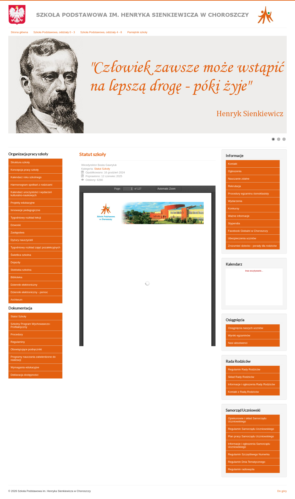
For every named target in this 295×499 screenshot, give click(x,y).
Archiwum (16, 299)
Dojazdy (15, 262)
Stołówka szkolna (21, 269)
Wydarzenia (235, 201)
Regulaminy (18, 341)
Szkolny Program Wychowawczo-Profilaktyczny (31, 325)
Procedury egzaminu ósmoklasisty (248, 193)
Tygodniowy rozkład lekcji (26, 217)
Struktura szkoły (20, 162)
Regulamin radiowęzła (241, 469)
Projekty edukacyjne (23, 202)
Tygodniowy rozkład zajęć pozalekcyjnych (35, 247)
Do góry (282, 491)
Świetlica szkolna (21, 254)
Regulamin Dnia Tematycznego (246, 461)
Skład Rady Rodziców (241, 376)
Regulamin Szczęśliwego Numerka (249, 454)
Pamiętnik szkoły (137, 32)
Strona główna (19, 32)
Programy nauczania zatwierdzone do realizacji (33, 358)
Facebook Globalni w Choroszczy (248, 230)
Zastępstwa (17, 232)
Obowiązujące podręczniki (26, 349)
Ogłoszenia (234, 171)
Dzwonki (16, 225)
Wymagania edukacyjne (25, 367)
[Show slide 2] (278, 139)
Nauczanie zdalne (238, 178)
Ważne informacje (238, 215)
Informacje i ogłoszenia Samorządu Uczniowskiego (249, 445)
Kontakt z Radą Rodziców (243, 391)
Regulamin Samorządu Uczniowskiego (251, 428)
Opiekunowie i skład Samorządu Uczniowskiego (247, 420)
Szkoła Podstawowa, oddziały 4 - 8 (101, 32)
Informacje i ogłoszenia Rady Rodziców (251, 384)
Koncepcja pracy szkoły (25, 169)
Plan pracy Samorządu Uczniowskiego (251, 436)
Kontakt (232, 163)
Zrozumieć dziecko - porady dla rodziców (252, 245)
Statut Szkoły (18, 316)
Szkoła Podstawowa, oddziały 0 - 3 (54, 32)
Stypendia (234, 223)
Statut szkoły (92, 154)
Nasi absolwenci (237, 342)
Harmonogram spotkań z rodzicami (31, 184)
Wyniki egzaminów (239, 335)
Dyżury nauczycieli (22, 240)
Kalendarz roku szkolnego (26, 177)
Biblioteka (16, 277)
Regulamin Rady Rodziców (244, 369)
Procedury (17, 334)
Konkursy (233, 208)
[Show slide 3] (284, 139)
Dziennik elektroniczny (24, 284)
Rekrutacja (234, 186)
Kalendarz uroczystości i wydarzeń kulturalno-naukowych (31, 194)
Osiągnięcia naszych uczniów (245, 328)
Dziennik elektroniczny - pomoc (29, 292)
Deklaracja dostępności (24, 374)
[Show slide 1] (273, 139)
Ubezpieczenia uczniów (242, 238)
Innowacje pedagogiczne (25, 210)
